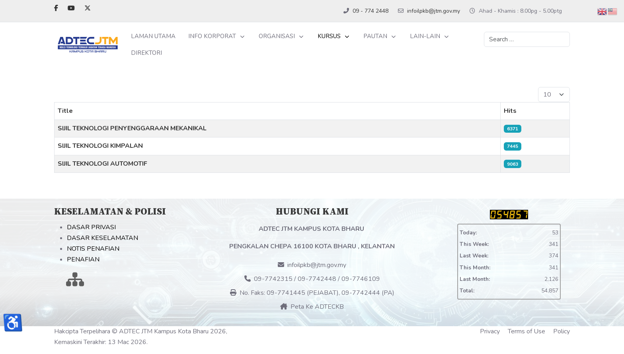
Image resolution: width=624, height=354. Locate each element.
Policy (561, 331)
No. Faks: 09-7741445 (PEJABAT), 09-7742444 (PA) (312, 292)
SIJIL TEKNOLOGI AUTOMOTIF (102, 163)
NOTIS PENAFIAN (93, 248)
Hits (510, 110)
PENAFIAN (83, 259)
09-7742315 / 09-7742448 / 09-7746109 (312, 279)
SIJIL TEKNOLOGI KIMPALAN (100, 145)
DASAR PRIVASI (91, 227)
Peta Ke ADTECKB (312, 306)
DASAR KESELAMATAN (102, 238)
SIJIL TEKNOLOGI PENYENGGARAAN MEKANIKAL (132, 128)
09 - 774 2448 (370, 11)
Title (65, 110)
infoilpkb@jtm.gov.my (433, 11)
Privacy (490, 331)
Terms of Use (526, 331)
